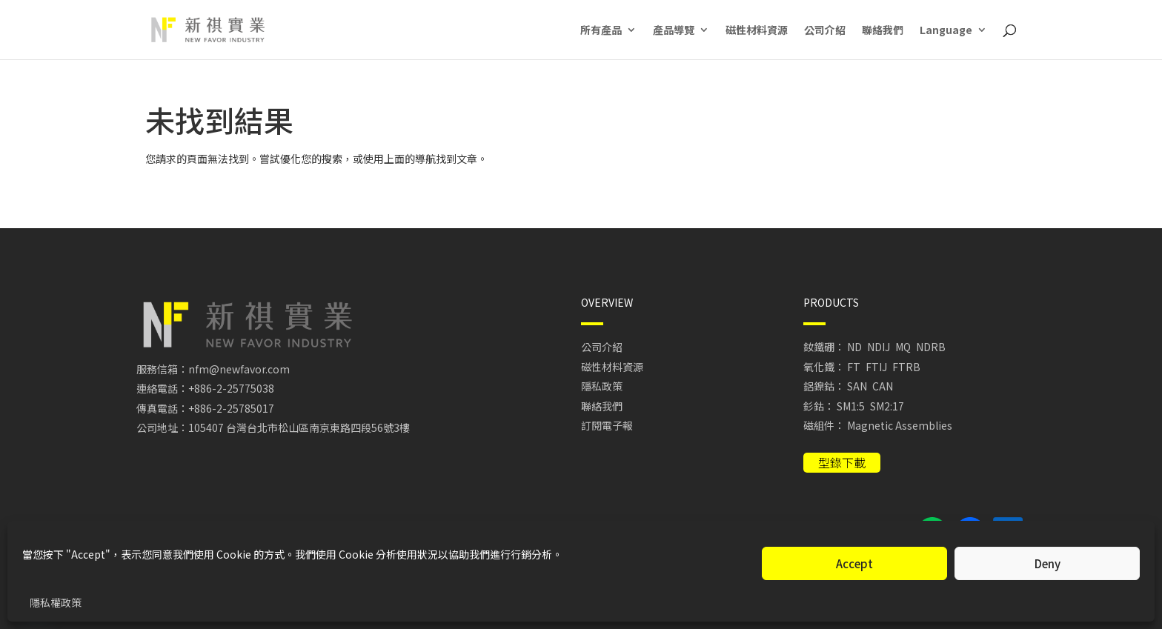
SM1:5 (851, 406)
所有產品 (601, 30)
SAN (857, 386)
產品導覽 (673, 30)
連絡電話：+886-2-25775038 (205, 388)
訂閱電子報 (607, 425)
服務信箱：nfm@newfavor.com (213, 369)
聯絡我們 (882, 30)
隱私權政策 (56, 602)
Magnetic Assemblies (899, 425)
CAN (882, 386)
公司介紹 (825, 30)
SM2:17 (887, 406)
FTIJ (876, 366)
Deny (1047, 563)
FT (853, 366)
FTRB (906, 366)
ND (854, 346)
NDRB (931, 346)
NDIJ (878, 346)
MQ (903, 346)
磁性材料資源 (757, 30)
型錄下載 (842, 462)
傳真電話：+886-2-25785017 (205, 408)
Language (946, 30)
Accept (854, 563)
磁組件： (824, 425)
